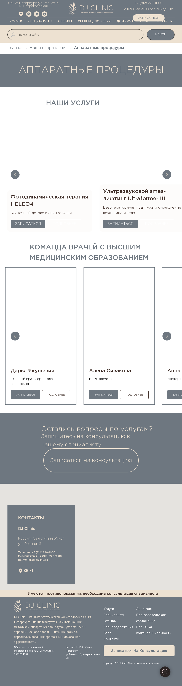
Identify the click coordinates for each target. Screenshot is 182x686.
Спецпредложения (94, 21)
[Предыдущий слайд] (15, 174)
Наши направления (49, 48)
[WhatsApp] (28, 15)
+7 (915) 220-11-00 (50, 556)
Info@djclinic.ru (38, 560)
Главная (15, 48)
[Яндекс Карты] (21, 15)
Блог (107, 633)
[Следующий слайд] (166, 174)
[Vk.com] (44, 15)
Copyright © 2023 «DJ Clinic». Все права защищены (131, 663)
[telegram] (31, 570)
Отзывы (65, 21)
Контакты (111, 639)
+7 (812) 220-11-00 (43, 552)
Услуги (16, 21)
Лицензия (144, 608)
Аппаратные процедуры (99, 48)
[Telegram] (36, 15)
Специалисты (40, 21)
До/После (125, 21)
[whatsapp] (26, 570)
